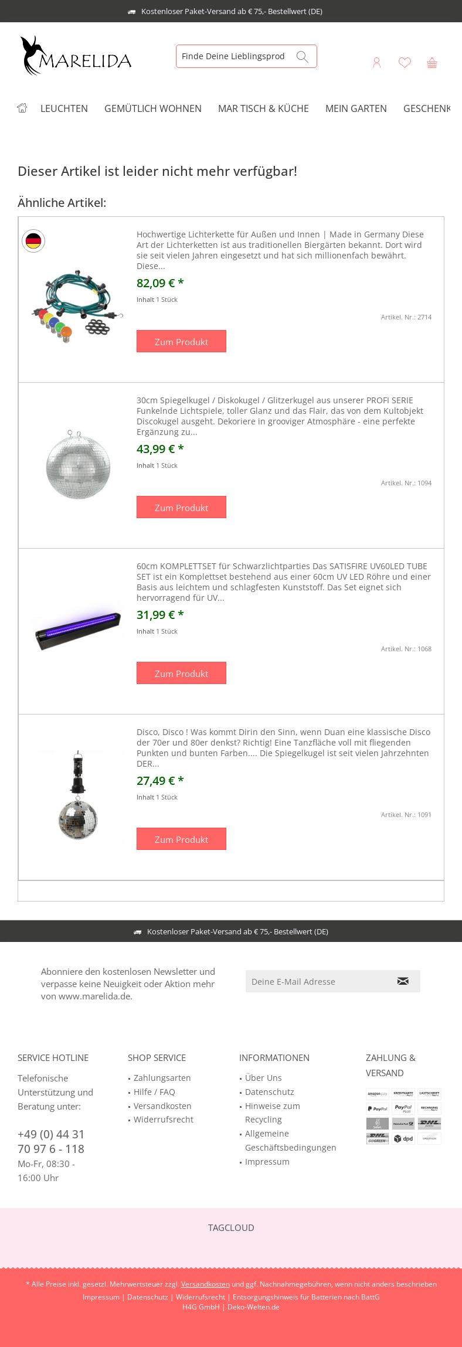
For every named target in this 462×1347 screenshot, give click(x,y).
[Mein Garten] (356, 108)
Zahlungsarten (162, 1077)
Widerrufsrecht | (204, 1297)
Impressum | (105, 1297)
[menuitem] (432, 62)
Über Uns (263, 1077)
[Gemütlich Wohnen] (153, 108)
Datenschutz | (151, 1297)
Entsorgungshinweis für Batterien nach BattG (306, 1297)
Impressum (267, 1161)
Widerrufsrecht (163, 1119)
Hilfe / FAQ (154, 1091)
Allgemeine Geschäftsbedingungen (291, 1140)
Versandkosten (163, 1105)
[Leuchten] (64, 108)
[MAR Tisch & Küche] (263, 108)
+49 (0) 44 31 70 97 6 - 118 (51, 1141)
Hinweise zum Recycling (272, 1112)
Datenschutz (269, 1091)
